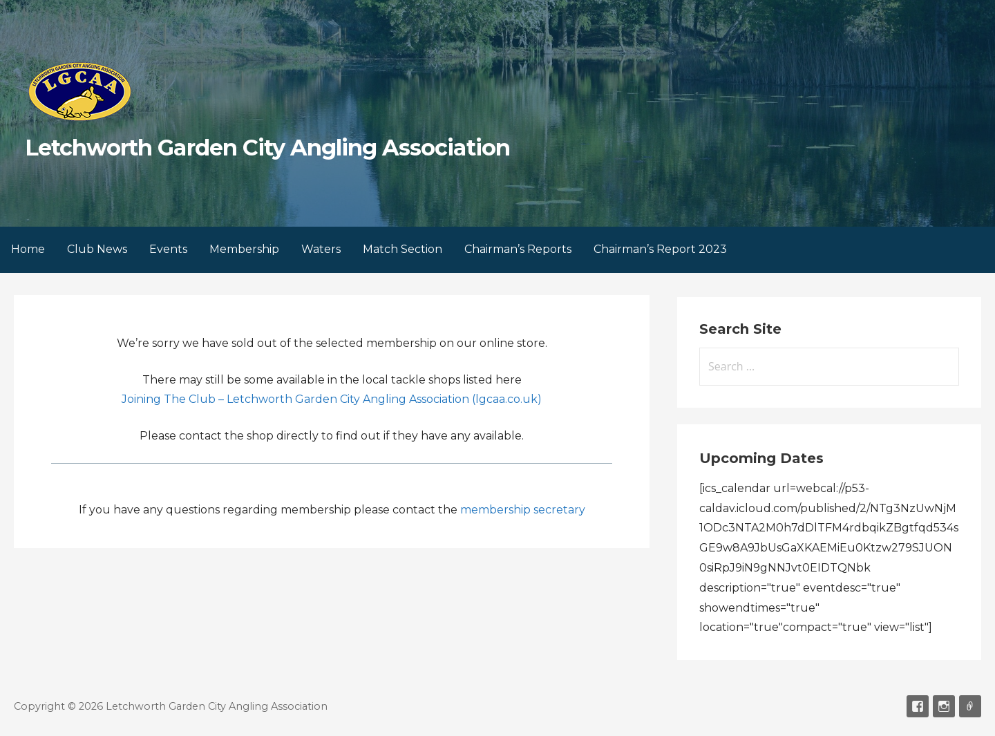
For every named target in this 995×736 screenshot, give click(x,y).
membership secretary (522, 509)
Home (28, 249)
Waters (321, 249)
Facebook (918, 706)
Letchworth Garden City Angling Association (267, 147)
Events (168, 249)
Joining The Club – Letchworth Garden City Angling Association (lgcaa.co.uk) (332, 399)
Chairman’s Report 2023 (660, 249)
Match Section (402, 249)
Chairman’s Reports (517, 249)
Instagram (944, 706)
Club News (97, 249)
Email (970, 706)
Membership (244, 249)
